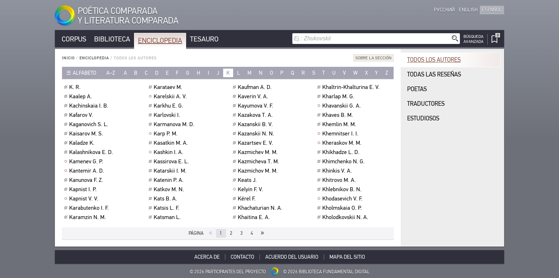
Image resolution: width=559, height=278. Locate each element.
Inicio (68, 58)
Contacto (242, 257)
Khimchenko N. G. (344, 161)
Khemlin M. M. (340, 124)
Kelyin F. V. (251, 189)
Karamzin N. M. (88, 217)
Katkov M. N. (170, 189)
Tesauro (204, 39)
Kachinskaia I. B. (89, 106)
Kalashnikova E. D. (92, 152)
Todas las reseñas (434, 74)
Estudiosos (423, 118)
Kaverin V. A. (254, 96)
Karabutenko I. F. (90, 208)
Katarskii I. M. (171, 171)
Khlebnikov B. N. (342, 189)
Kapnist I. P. (83, 189)
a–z (110, 73)
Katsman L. (168, 217)
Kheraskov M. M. (342, 143)
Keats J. (248, 180)
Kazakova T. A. (256, 115)
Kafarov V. (82, 115)
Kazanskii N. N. (257, 133)
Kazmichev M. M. (259, 152)
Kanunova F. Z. (87, 180)
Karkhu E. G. (169, 106)
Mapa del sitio (347, 257)
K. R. (75, 87)
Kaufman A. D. (255, 87)
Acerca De (207, 257)
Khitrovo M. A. (340, 180)
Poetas (417, 89)
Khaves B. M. (338, 115)
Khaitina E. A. (255, 217)
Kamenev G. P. (87, 161)
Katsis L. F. (167, 208)
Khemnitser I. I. (341, 133)
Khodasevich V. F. (343, 198)
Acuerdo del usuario (291, 257)
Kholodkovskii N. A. (346, 217)
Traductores (426, 104)
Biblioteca (112, 39)
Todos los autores (434, 60)
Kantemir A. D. (87, 171)
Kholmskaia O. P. (343, 208)
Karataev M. (169, 87)
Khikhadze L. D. (341, 152)
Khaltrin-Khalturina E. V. (351, 87)
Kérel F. (247, 198)
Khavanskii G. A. (342, 106)
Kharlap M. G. (339, 96)
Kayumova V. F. (256, 106)
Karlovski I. (168, 115)
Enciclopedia (160, 40)
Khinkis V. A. (338, 171)
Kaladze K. (82, 143)
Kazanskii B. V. (256, 124)
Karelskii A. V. (171, 96)
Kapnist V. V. (84, 198)
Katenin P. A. (169, 180)
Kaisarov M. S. (87, 133)
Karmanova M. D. (175, 124)
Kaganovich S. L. (89, 124)
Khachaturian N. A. (261, 208)
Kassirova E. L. (172, 161)
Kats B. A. (166, 198)
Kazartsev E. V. (256, 143)
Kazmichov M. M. (259, 171)
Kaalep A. (81, 96)
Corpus (74, 39)
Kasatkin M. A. (172, 143)
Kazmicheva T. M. (259, 161)
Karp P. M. (166, 133)
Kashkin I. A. (169, 152)
